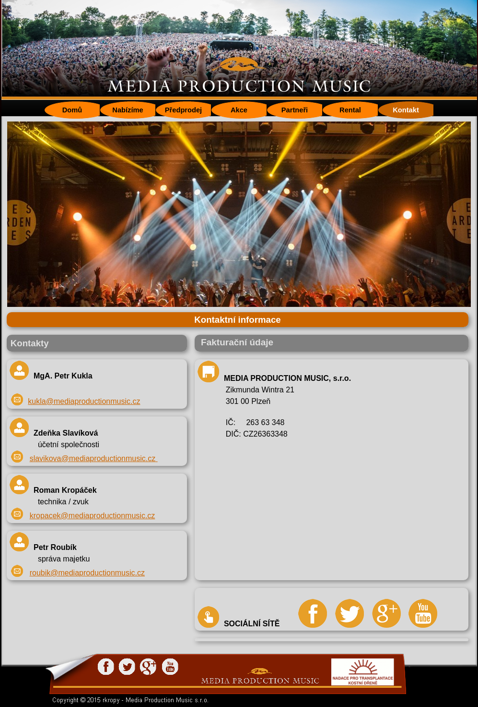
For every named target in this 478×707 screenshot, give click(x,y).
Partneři (294, 110)
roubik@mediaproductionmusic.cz (87, 573)
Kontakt (406, 110)
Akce (239, 110)
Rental (350, 110)
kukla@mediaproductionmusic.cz (84, 401)
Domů (72, 110)
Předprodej (183, 110)
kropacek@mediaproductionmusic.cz (92, 516)
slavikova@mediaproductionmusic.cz (93, 458)
